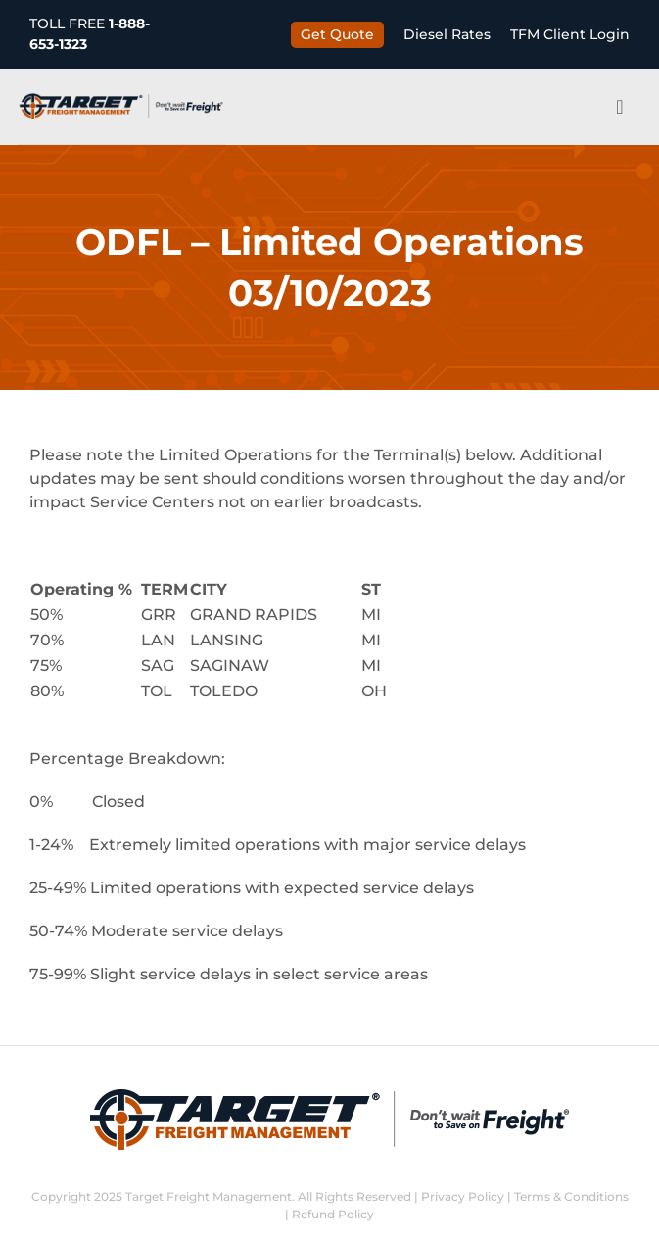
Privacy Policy (462, 1196)
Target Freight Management (208, 1196)
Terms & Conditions (571, 1196)
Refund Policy (333, 1214)
